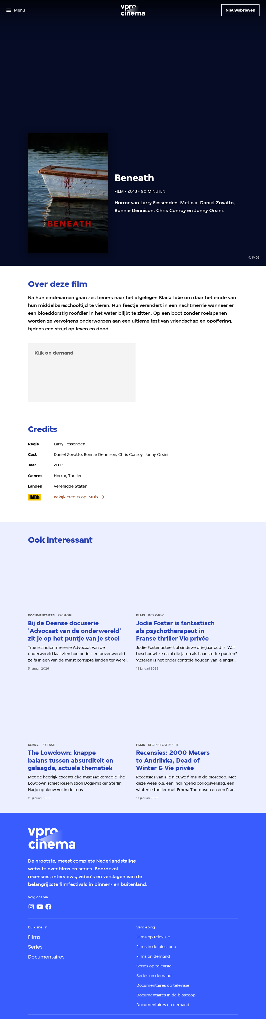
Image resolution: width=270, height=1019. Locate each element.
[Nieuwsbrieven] (240, 10)
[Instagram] (31, 906)
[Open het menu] (15, 10)
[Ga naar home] (133, 10)
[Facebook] (48, 906)
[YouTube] (40, 906)
